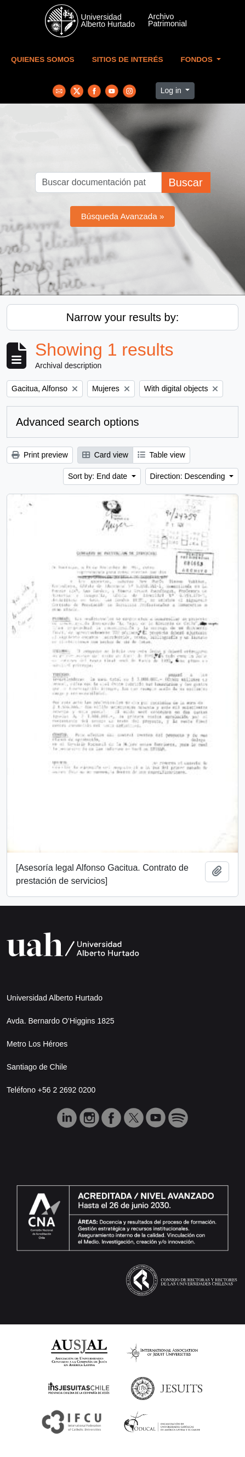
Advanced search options (77, 422)
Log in (172, 90)
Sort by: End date (98, 476)
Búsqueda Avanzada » (122, 216)
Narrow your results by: (122, 317)
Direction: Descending (188, 476)
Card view (105, 454)
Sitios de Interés (127, 59)
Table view (161, 454)
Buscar (185, 182)
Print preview (40, 454)
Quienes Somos (43, 59)
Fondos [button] (198, 59)
